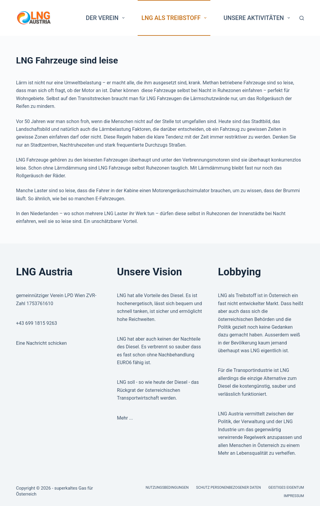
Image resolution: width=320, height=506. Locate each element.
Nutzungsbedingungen (167, 487)
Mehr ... (125, 418)
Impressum (294, 496)
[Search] (301, 18)
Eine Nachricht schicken (41, 343)
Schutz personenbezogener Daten (228, 487)
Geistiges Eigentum (286, 487)
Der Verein (106, 17)
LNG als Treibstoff (175, 17)
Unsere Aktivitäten (257, 17)
